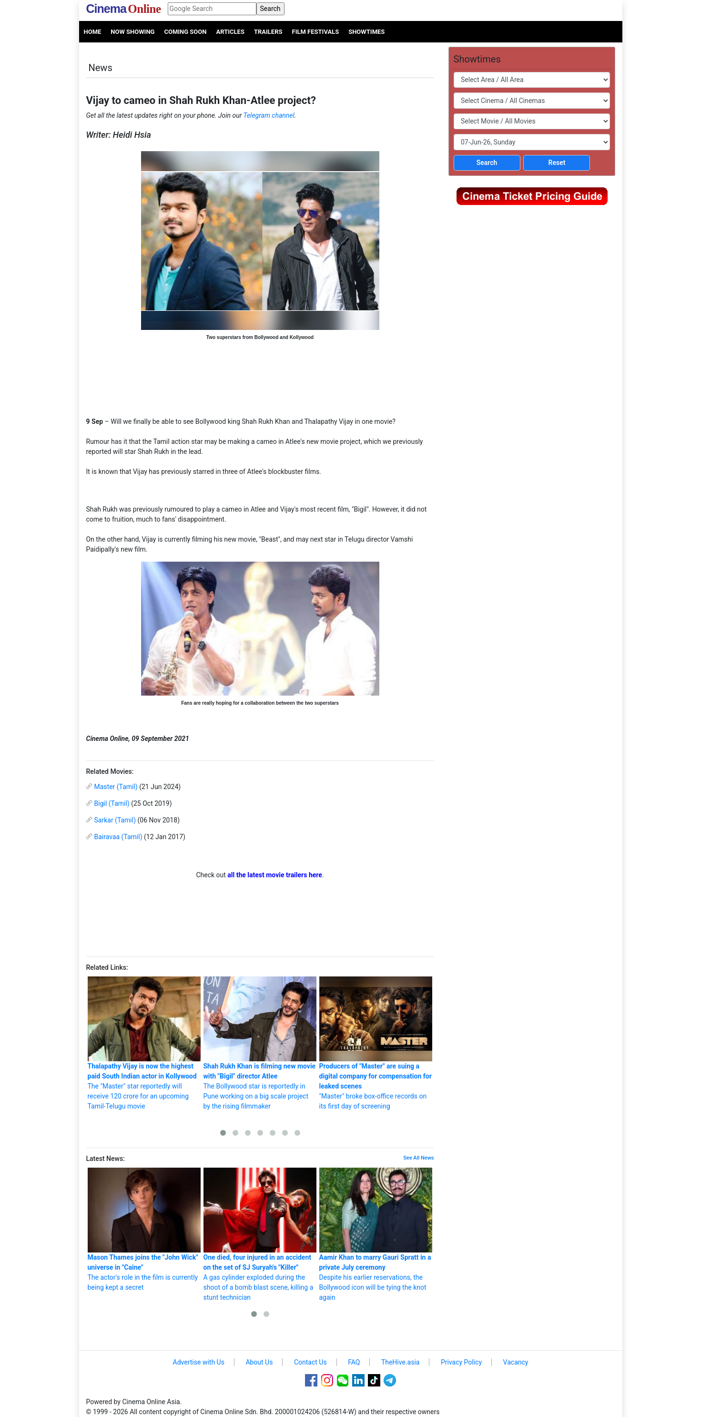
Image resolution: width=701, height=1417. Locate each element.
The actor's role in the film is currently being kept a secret (144, 1229)
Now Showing (132, 31)
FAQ (354, 1362)
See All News (418, 1158)
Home (93, 31)
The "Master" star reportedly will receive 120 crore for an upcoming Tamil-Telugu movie (144, 1043)
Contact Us (310, 1362)
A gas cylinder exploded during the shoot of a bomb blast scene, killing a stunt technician (259, 1234)
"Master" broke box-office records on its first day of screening (375, 1043)
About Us (259, 1362)
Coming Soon (185, 31)
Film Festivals (315, 31)
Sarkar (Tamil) (115, 820)
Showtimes (366, 31)
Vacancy (515, 1362)
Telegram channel (269, 115)
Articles (230, 31)
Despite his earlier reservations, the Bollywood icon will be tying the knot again (375, 1234)
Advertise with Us (198, 1362)
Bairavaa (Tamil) (118, 837)
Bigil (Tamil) (112, 803)
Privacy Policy (461, 1362)
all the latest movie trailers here (274, 875)
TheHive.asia (400, 1362)
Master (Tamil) (116, 787)
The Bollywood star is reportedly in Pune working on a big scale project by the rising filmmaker (259, 1043)
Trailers (268, 31)
